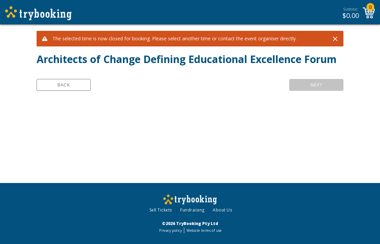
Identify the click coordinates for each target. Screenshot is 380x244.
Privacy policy (170, 230)
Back (64, 85)
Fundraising (192, 210)
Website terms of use (204, 230)
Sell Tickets (160, 210)
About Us (222, 210)
